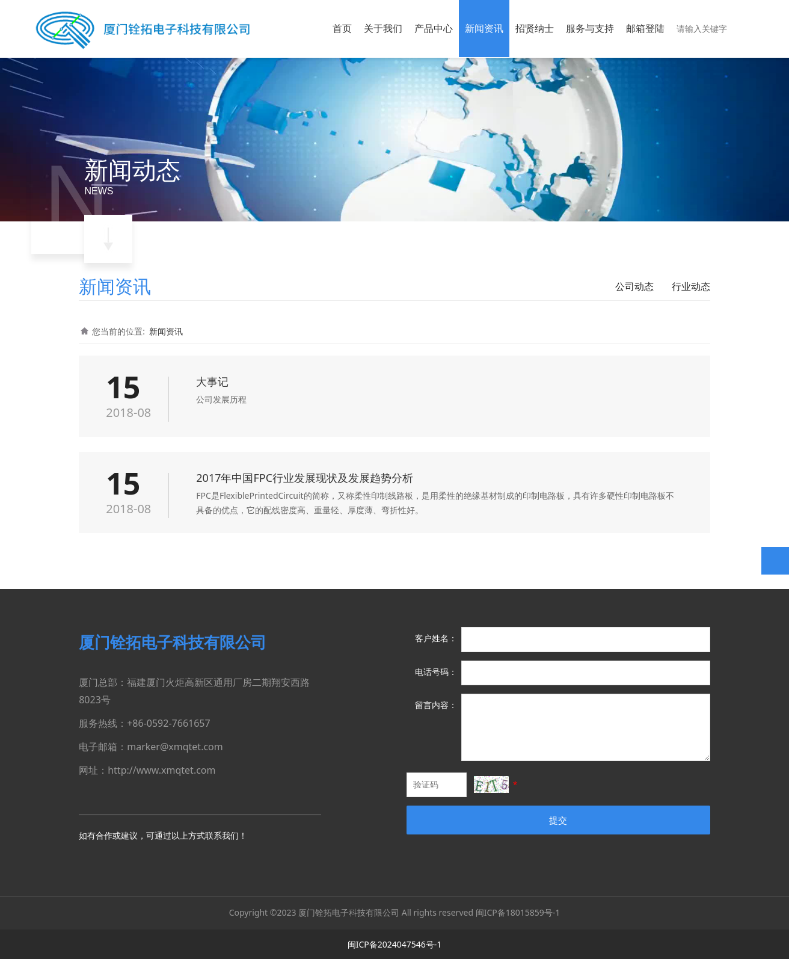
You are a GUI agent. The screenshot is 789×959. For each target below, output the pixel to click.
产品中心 (433, 28)
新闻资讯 (484, 28)
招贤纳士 (534, 28)
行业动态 (691, 286)
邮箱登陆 (645, 28)
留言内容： (436, 705)
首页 (342, 28)
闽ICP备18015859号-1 (518, 912)
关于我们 (383, 28)
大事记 (212, 381)
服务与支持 (590, 28)
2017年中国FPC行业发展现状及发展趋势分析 (304, 477)
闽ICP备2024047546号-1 (395, 944)
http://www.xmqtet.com (161, 770)
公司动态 (634, 286)
